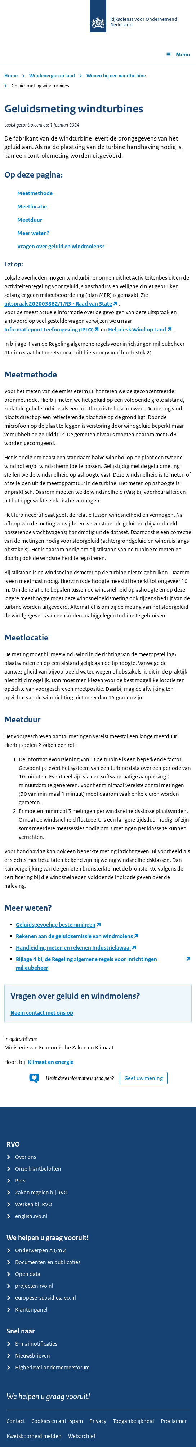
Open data (23, 1274)
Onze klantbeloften (33, 1168)
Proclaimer (174, 1421)
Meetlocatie (32, 206)
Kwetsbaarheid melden (34, 1436)
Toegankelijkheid (133, 1421)
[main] (98, 586)
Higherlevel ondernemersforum (48, 1367)
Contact (15, 1421)
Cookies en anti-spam (57, 1421)
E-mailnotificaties (31, 1343)
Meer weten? (33, 233)
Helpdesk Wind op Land (137, 329)
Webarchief (81, 1436)
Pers (15, 1180)
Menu (178, 54)
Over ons (21, 1156)
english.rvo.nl (27, 1216)
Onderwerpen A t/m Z (36, 1250)
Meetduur (29, 219)
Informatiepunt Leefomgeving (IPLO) (48, 329)
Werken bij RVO (29, 1204)
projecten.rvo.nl (29, 1285)
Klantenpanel (27, 1309)
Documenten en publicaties (43, 1262)
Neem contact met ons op (41, 1012)
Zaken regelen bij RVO (37, 1192)
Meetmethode (35, 193)
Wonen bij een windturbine (116, 76)
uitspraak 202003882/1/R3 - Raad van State (58, 303)
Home (11, 76)
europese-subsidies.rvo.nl (41, 1297)
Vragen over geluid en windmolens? (60, 246)
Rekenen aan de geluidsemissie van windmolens (74, 936)
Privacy (97, 1421)
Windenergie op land (52, 76)
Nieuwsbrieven (28, 1355)
